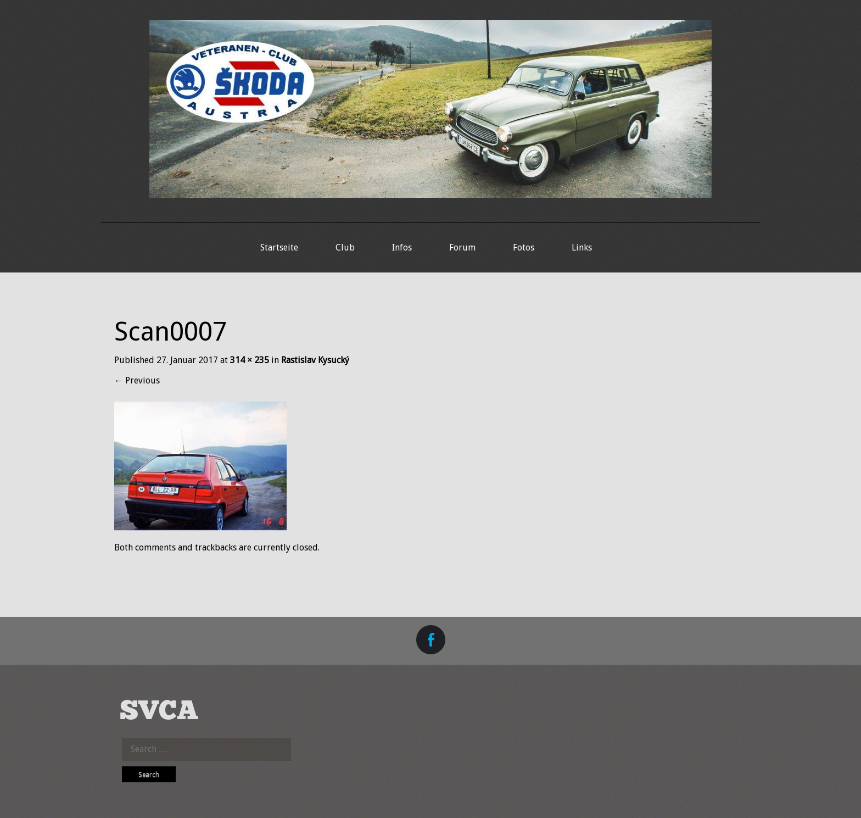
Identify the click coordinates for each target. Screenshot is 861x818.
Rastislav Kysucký (315, 360)
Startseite (279, 247)
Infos (402, 247)
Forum (462, 247)
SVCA (159, 712)
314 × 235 (249, 360)
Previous (137, 380)
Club (345, 247)
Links (582, 247)
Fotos (523, 247)
